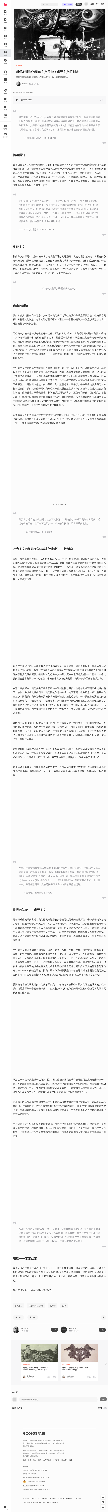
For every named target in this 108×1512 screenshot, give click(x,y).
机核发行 (64, 1460)
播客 (39, 1460)
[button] (17, 99)
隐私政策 (61, 1499)
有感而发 (19, 65)
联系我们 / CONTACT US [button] (31, 1499)
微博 (29, 1460)
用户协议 (53, 1499)
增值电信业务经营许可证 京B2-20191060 (35, 1470)
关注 (54, 1330)
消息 (102, 4)
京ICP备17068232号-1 (29, 1474)
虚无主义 (19, 1305)
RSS (70, 1460)
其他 (64, 1305)
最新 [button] (105, 1408)
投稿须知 (45, 1499)
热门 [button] (100, 1408)
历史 (97, 4)
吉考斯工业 (47, 1460)
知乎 (24, 1460)
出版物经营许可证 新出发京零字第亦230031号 (36, 1489)
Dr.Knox (24, 1328)
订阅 (102, 1330)
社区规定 (69, 1499)
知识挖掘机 (26, 1365)
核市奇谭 (56, 1460)
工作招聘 (77, 1499)
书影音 (53, 1305)
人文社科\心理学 (36, 1305)
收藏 (92, 4)
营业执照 (25, 1466)
